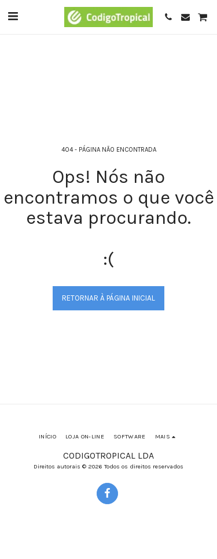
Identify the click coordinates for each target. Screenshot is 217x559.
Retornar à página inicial (108, 298)
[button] (13, 16)
